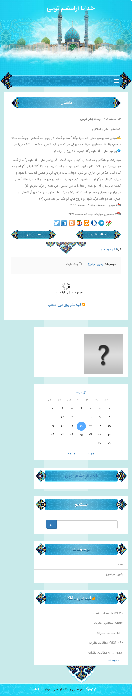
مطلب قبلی (98, 234)
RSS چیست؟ (115, 660)
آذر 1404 (81, 393)
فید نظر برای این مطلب (66, 305)
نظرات (95, 613)
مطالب (105, 613)
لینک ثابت (74, 264)
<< (93, 454)
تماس (35, 690)
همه (120, 564)
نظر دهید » (108, 249)
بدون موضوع (95, 264)
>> (69, 454)
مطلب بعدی (34, 234)
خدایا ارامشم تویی (71, 8)
